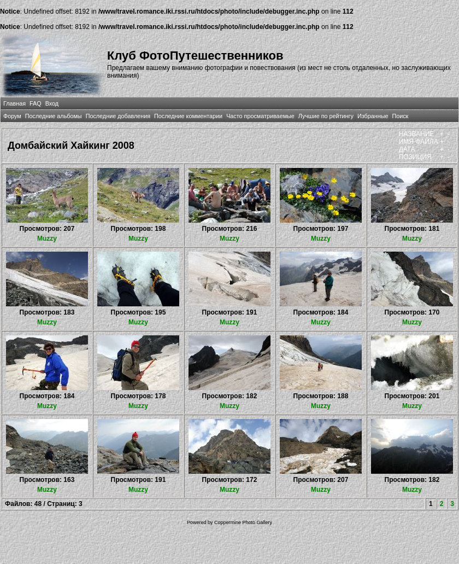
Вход (51, 103)
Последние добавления (118, 116)
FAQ (36, 103)
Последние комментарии (188, 116)
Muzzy (47, 238)
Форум (12, 116)
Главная (14, 103)
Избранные (372, 116)
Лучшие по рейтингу (326, 116)
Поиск (400, 116)
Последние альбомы (53, 116)
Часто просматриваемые (260, 116)
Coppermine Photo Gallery (243, 522)
